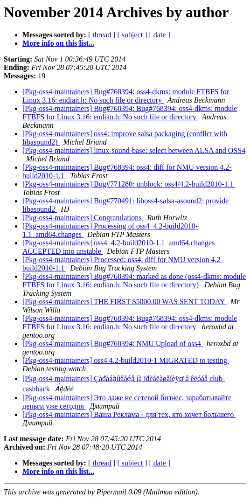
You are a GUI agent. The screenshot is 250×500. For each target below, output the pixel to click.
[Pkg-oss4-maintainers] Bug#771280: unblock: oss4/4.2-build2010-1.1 (129, 184)
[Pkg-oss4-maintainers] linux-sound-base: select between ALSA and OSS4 (133, 150)
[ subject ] (132, 35)
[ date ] (159, 35)
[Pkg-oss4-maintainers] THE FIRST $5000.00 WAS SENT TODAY (124, 302)
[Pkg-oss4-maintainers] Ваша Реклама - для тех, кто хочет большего (129, 414)
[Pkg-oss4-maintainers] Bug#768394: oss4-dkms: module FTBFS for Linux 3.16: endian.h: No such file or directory (125, 96)
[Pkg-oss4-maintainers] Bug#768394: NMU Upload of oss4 (112, 343)
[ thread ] (102, 35)
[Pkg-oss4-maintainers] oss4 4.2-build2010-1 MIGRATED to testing (125, 360)
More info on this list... (58, 43)
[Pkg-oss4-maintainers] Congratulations (83, 218)
